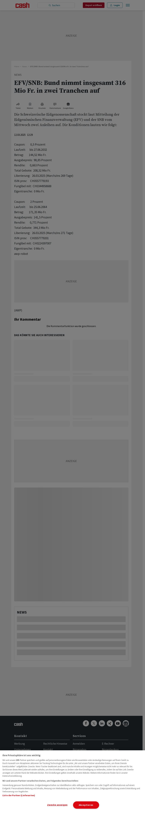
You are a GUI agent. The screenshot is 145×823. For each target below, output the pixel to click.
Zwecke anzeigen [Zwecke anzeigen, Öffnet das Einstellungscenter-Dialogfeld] (57, 804)
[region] (72, 786)
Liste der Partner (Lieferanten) (18, 795)
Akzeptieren (86, 804)
